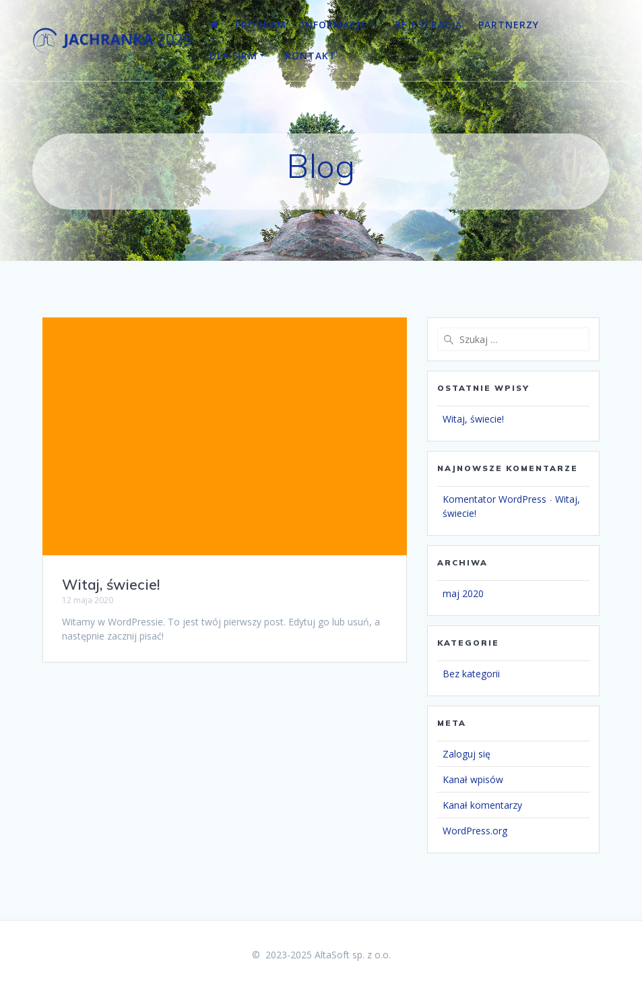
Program (260, 24)
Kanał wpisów (473, 779)
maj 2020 (463, 593)
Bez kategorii (471, 673)
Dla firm (233, 55)
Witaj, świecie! (111, 584)
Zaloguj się (466, 753)
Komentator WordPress (494, 499)
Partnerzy (508, 24)
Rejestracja (428, 24)
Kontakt (310, 55)
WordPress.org (475, 830)
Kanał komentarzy (482, 805)
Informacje (334, 24)
